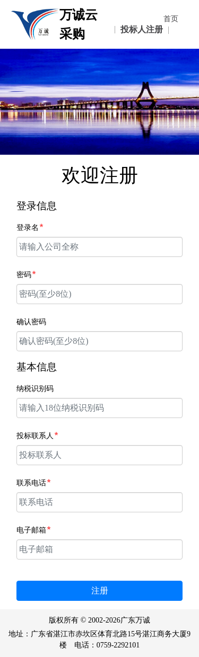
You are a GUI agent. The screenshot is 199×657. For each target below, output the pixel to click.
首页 (170, 19)
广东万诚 (135, 620)
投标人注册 (141, 29)
